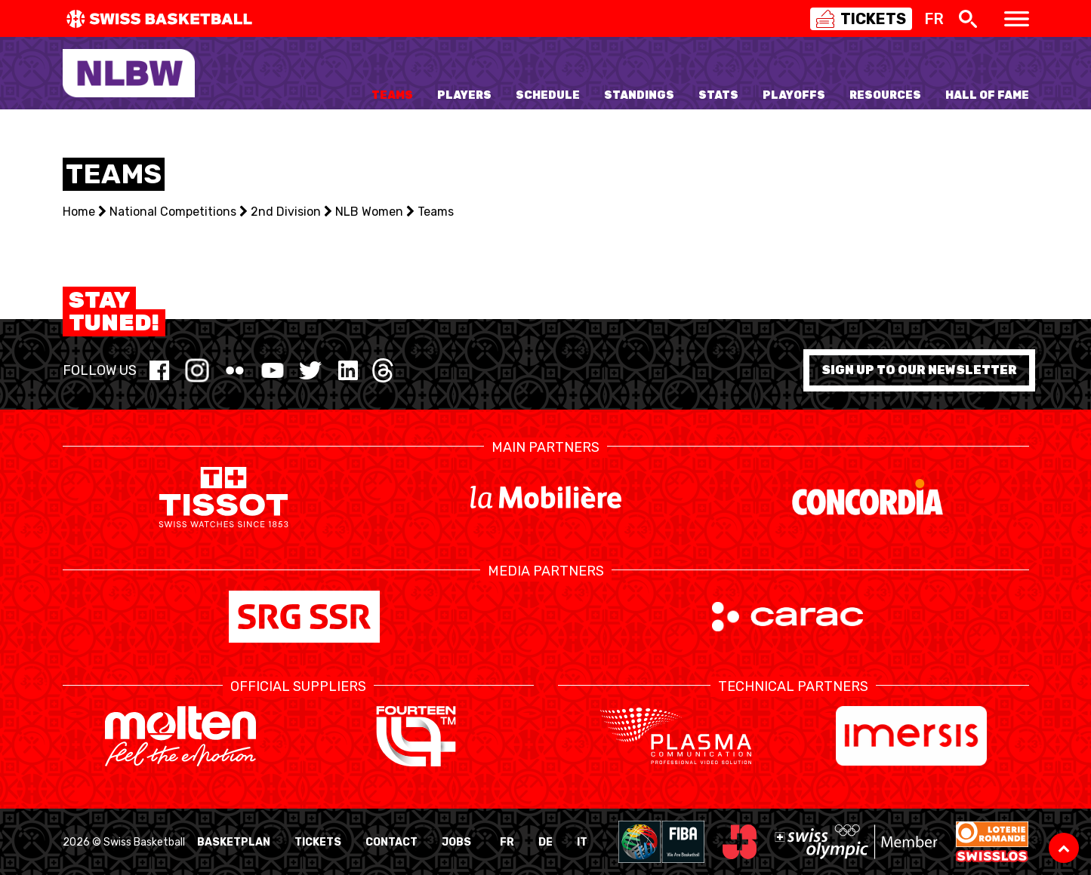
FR (507, 842)
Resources (885, 95)
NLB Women (369, 211)
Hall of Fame (987, 95)
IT (582, 842)
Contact (391, 842)
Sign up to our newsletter (919, 370)
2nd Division (286, 211)
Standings (639, 95)
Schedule (548, 95)
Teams (392, 95)
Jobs (456, 842)
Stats (718, 95)
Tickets (317, 842)
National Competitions (172, 211)
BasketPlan (233, 842)
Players (464, 95)
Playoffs (794, 95)
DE (545, 842)
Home (79, 211)
